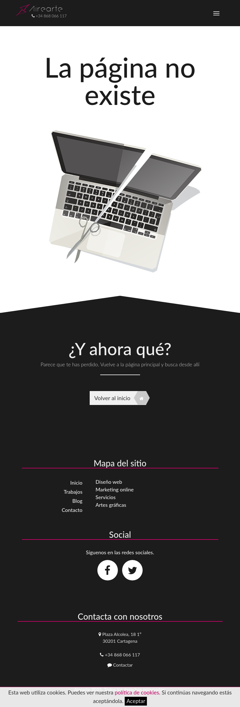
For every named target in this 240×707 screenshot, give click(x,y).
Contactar (123, 664)
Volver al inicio (120, 398)
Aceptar (135, 701)
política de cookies (137, 692)
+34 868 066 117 (122, 654)
